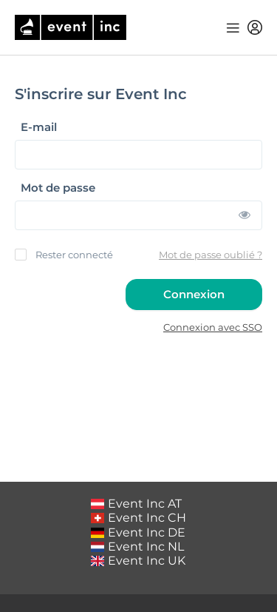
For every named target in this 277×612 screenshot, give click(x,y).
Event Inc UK (138, 561)
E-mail (39, 127)
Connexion (194, 294)
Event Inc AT (136, 504)
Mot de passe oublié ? (210, 254)
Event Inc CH (139, 518)
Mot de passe (58, 188)
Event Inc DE (138, 532)
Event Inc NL (138, 546)
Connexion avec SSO (212, 327)
